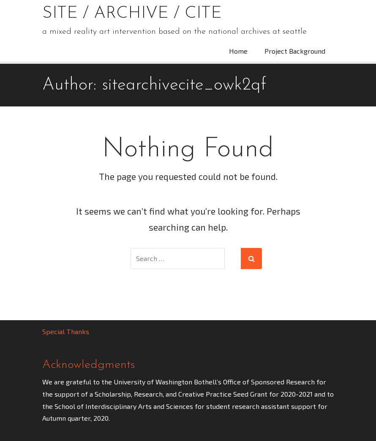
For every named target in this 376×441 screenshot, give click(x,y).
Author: (154, 85)
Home (238, 51)
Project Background (294, 51)
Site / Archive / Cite (132, 13)
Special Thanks (65, 331)
